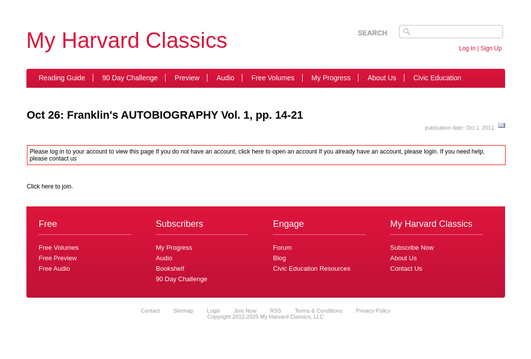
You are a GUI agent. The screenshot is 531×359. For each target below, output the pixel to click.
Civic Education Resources (312, 268)
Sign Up (491, 48)
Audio (225, 78)
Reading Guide (62, 78)
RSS (276, 311)
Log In (467, 48)
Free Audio (54, 268)
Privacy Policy (373, 311)
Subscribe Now (412, 247)
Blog (279, 258)
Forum (282, 247)
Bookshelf (170, 268)
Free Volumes (272, 78)
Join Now (246, 311)
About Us (381, 78)
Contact (150, 311)
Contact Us (406, 268)
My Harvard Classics (126, 40)
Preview (187, 78)
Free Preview (58, 258)
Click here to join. (50, 186)
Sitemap (183, 311)
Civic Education (437, 78)
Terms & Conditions (319, 311)
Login (213, 311)
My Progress (331, 78)
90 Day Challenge (130, 78)
